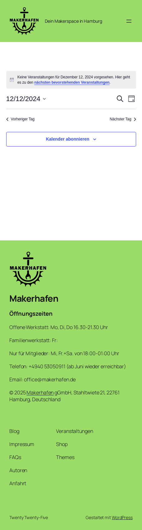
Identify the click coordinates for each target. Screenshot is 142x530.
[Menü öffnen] (129, 21)
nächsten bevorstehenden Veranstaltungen (72, 82)
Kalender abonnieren (67, 139)
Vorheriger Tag (20, 119)
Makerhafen (33, 298)
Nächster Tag (123, 119)
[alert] (71, 80)
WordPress (122, 517)
